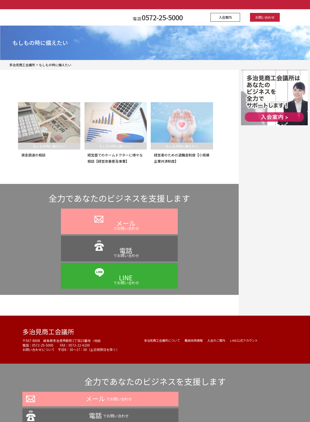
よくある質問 (148, 409)
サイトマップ (201, 409)
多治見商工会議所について (163, 293)
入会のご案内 (221, 293)
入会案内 (227, 17)
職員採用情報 (197, 293)
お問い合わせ (263, 17)
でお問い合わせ (65, 232)
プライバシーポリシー (115, 409)
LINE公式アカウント (250, 293)
